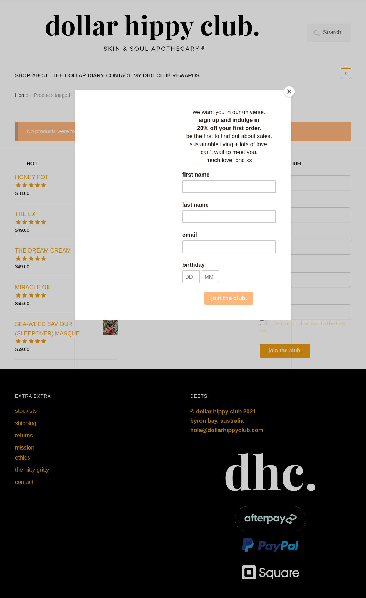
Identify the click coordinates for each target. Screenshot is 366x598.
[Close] (289, 91)
